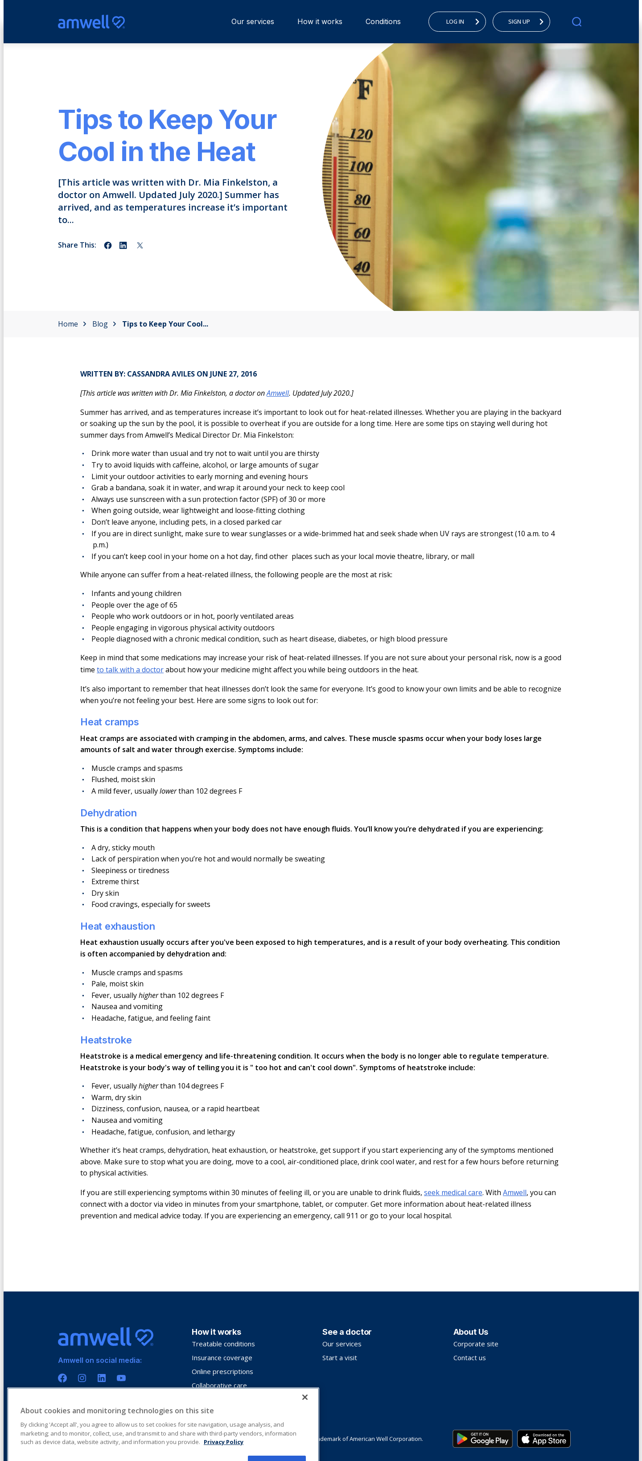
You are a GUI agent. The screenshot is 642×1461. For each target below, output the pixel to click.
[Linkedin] (101, 1378)
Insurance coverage (222, 1357)
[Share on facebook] (107, 245)
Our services (252, 21)
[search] (576, 21)
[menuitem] (253, 21)
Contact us (469, 1357)
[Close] (305, 1436)
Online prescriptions (222, 1371)
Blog (104, 324)
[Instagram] (82, 1378)
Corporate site (475, 1343)
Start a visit (339, 1357)
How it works (319, 21)
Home (72, 324)
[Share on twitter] (140, 245)
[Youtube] (121, 1378)
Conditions (383, 21)
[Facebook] (62, 1378)
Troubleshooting (217, 1399)
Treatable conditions (223, 1343)
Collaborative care (219, 1385)
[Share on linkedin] (123, 245)
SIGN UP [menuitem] (528, 21)
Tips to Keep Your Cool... (165, 324)
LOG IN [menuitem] (465, 21)
